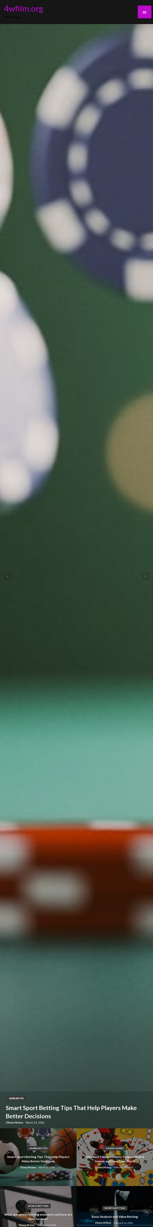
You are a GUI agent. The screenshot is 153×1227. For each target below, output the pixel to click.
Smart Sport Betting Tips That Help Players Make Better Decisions (71, 1112)
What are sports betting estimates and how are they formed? (38, 1216)
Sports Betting (38, 1205)
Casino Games (115, 1148)
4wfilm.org (23, 8)
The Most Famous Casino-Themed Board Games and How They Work (114, 1159)
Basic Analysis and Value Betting (115, 1216)
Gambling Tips (16, 1098)
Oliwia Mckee (15, 1122)
